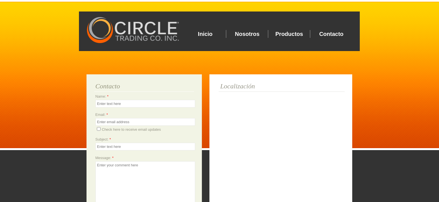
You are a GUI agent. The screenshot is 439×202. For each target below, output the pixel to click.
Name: (102, 96)
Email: (101, 115)
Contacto (331, 34)
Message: (104, 158)
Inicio (205, 34)
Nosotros (247, 34)
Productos (289, 34)
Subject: (103, 139)
